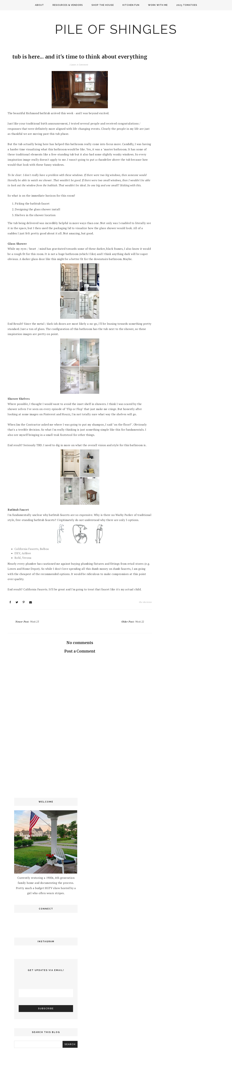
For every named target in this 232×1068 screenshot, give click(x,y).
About (39, 5)
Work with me (158, 5)
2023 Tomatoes (186, 5)
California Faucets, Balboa (31, 549)
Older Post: (132, 621)
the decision (145, 602)
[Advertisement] (80, 762)
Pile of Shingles (116, 29)
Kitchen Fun (131, 5)
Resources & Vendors (68, 5)
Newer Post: (27, 621)
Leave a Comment (79, 64)
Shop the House (103, 5)
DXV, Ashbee (22, 553)
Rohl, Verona (23, 557)
